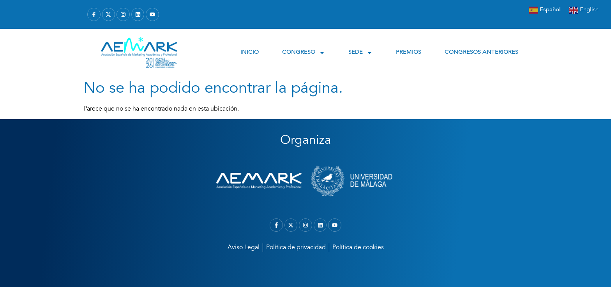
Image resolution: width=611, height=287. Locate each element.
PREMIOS (408, 52)
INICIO (249, 52)
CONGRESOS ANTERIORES (481, 52)
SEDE (360, 53)
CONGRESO (303, 53)
